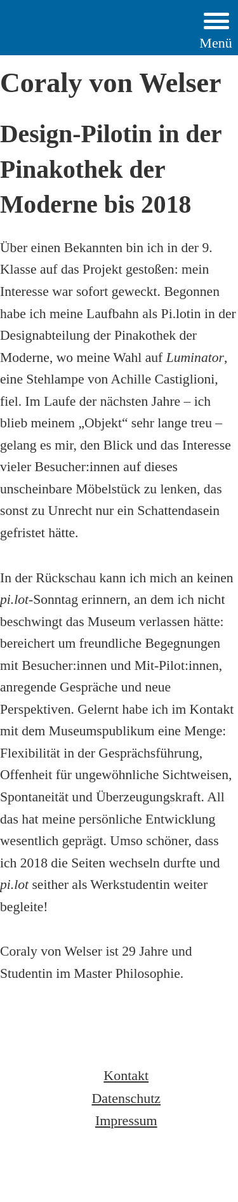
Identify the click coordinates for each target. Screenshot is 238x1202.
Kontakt (126, 1075)
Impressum (126, 1120)
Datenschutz (126, 1098)
